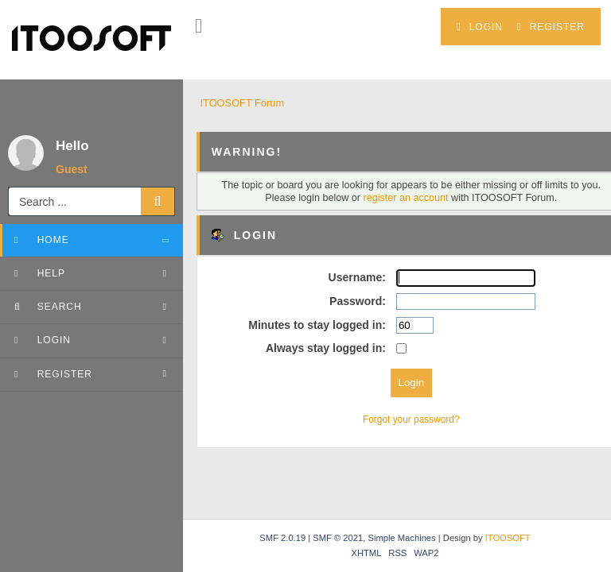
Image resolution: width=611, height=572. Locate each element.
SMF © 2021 (338, 538)
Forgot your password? (411, 419)
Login (480, 27)
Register (551, 27)
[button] (198, 26)
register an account (406, 197)
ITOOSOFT (508, 538)
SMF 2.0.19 (282, 538)
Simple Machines (401, 538)
